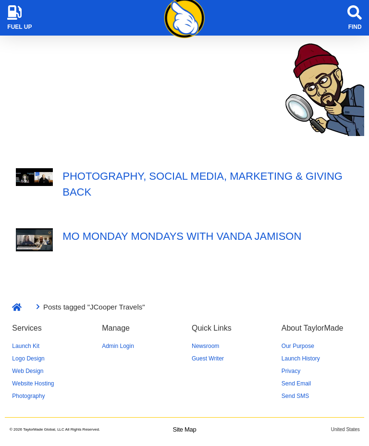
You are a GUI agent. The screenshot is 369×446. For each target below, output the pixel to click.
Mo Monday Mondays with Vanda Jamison (181, 236)
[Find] (354, 12)
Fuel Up (19, 27)
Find (355, 27)
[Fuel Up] (14, 12)
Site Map (185, 429)
